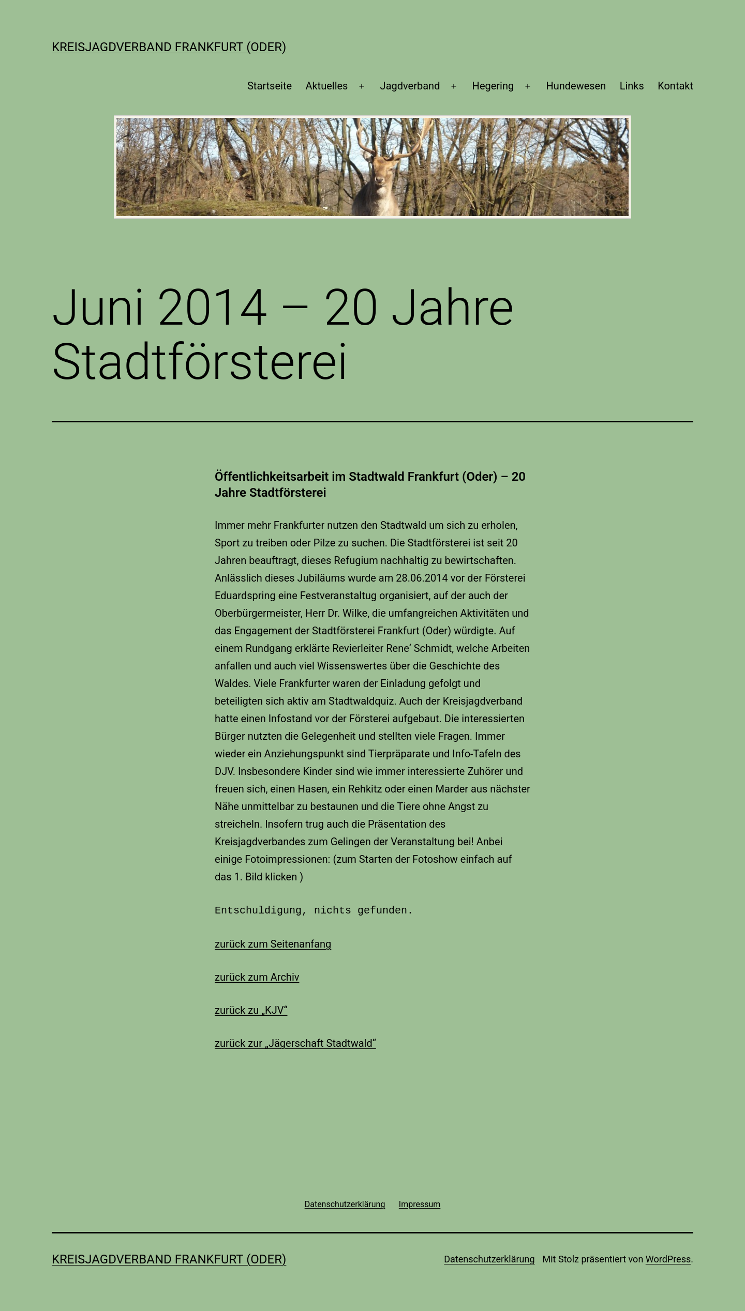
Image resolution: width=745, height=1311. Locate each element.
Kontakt (675, 86)
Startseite (269, 86)
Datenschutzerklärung (489, 1258)
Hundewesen (576, 86)
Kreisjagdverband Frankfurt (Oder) (169, 47)
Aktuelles (326, 86)
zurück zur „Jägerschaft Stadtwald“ (295, 1042)
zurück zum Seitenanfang (273, 943)
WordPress (668, 1258)
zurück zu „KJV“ (251, 1009)
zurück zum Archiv (257, 976)
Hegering (493, 86)
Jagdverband (410, 86)
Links (632, 86)
